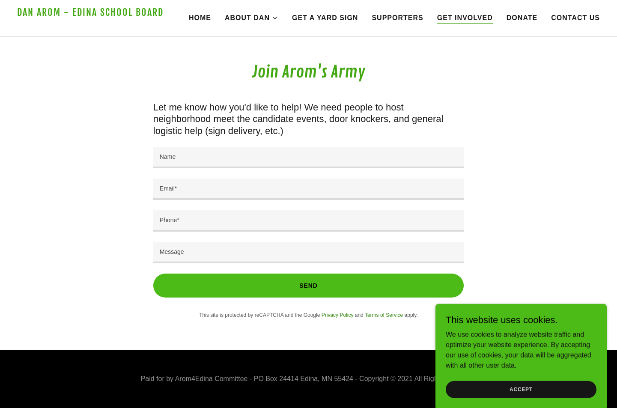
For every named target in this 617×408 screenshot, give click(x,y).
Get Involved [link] (465, 17)
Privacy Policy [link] (338, 315)
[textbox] (308, 157)
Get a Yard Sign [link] (325, 17)
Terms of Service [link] (384, 315)
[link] (91, 24)
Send (308, 285)
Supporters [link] (397, 17)
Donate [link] (522, 17)
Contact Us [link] (575, 17)
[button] (251, 18)
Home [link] (200, 17)
